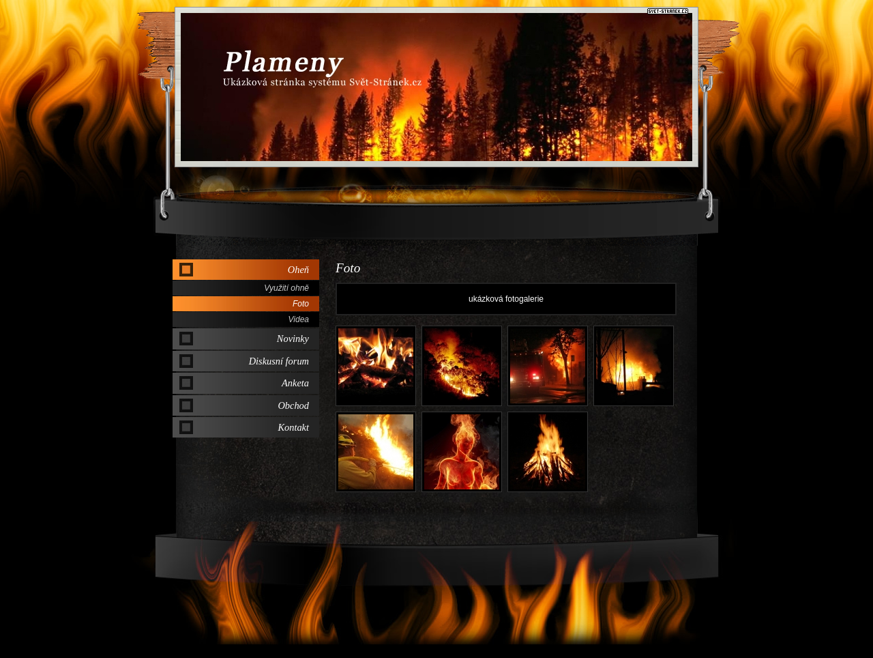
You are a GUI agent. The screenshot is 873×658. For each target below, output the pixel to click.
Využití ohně (286, 288)
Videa (298, 319)
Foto (301, 304)
